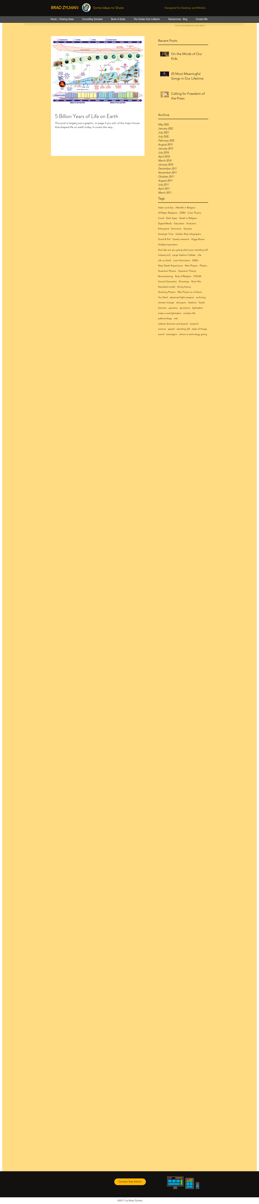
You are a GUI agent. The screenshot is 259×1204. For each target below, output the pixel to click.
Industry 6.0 (164, 255)
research (194, 323)
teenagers (171, 334)
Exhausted (163, 228)
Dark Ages (171, 218)
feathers (192, 302)
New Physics (191, 265)
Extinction (176, 228)
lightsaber (197, 307)
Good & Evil (164, 239)
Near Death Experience (170, 265)
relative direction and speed (173, 323)
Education (179, 223)
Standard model (166, 286)
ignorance (185, 307)
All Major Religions (167, 212)
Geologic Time (165, 233)
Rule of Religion (183, 276)
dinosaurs (181, 302)
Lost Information (181, 260)
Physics (203, 265)
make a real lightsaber (169, 313)
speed (171, 328)
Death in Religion (188, 218)
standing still (183, 328)
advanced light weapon (182, 297)
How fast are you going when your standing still (183, 249)
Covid (161, 218)
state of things (199, 328)
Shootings (184, 281)
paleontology (165, 318)
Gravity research (180, 239)
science (162, 328)
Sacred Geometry (167, 281)
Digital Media (165, 223)
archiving (201, 297)
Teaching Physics (166, 291)
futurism (162, 307)
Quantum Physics (167, 270)
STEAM (197, 276)
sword (161, 334)
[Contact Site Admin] (130, 1181)
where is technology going (193, 334)
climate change (166, 302)
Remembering (165, 276)
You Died (163, 297)
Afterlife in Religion (185, 207)
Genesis (187, 228)
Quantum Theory (187, 270)
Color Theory (194, 212)
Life (199, 255)
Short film (196, 281)
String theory (184, 286)
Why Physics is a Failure (189, 291)
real (176, 318)
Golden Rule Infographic (188, 233)
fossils (202, 302)
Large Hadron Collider (184, 255)
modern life (189, 313)
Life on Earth (164, 260)
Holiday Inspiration (167, 244)
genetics (173, 307)
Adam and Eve (165, 207)
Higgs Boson (198, 239)
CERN (182, 212)
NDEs (195, 260)
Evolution (191, 223)
